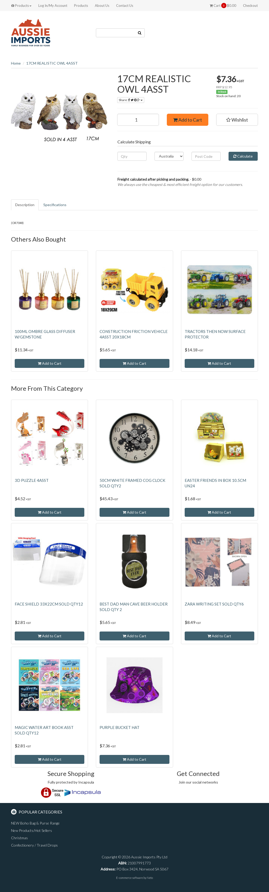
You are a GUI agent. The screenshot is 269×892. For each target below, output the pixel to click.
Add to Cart (187, 120)
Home (16, 63)
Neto (150, 877)
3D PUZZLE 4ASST (32, 480)
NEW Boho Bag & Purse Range (35, 823)
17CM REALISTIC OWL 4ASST (52, 63)
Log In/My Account (52, 5)
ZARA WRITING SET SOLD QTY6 (214, 604)
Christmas (19, 838)
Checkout (250, 5)
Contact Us (124, 5)
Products (21, 5)
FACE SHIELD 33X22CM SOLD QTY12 (49, 604)
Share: (131, 100)
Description (24, 204)
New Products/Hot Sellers (31, 830)
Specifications (54, 204)
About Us (102, 5)
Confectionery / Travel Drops (34, 845)
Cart (223, 5)
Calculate (243, 156)
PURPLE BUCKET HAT (119, 727)
